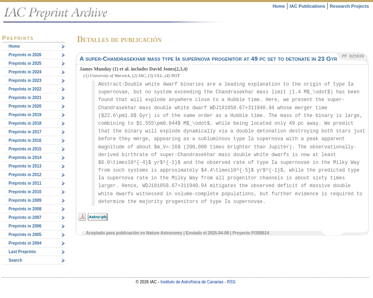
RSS (231, 282)
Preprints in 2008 (25, 209)
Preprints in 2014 (25, 157)
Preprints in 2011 (25, 183)
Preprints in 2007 (25, 217)
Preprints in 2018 (25, 123)
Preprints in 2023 (25, 80)
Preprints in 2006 (25, 226)
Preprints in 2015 (25, 149)
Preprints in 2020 (25, 106)
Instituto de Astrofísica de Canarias (191, 282)
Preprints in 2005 (25, 234)
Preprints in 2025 (25, 63)
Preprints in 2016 (25, 140)
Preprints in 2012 (25, 174)
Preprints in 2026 (25, 55)
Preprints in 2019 (25, 115)
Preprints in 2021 (25, 97)
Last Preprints (22, 251)
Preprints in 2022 (25, 89)
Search (15, 260)
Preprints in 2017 (25, 132)
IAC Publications (307, 6)
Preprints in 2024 (25, 72)
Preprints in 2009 (25, 200)
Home (279, 6)
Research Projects (349, 6)
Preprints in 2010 (25, 192)
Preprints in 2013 (25, 166)
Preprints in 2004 (25, 243)
